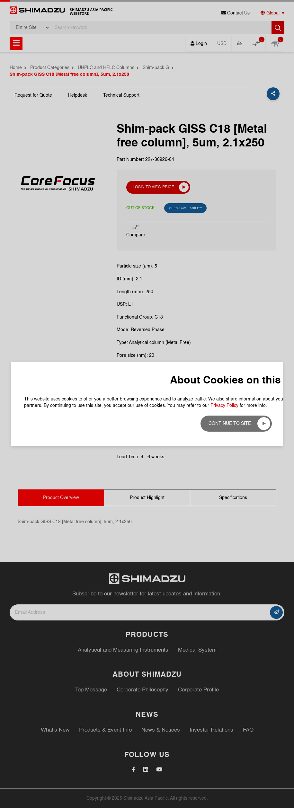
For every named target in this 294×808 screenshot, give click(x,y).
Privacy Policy (224, 117)
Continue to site (230, 135)
